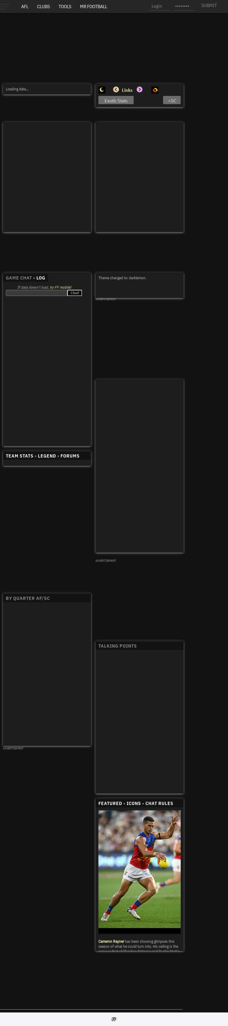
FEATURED (110, 803)
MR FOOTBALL (93, 6)
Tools (64, 6)
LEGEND (47, 456)
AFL (24, 6)
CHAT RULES (159, 803)
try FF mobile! (60, 287)
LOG (40, 278)
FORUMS (70, 456)
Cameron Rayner (111, 941)
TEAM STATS (19, 456)
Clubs (43, 6)
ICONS (134, 803)
